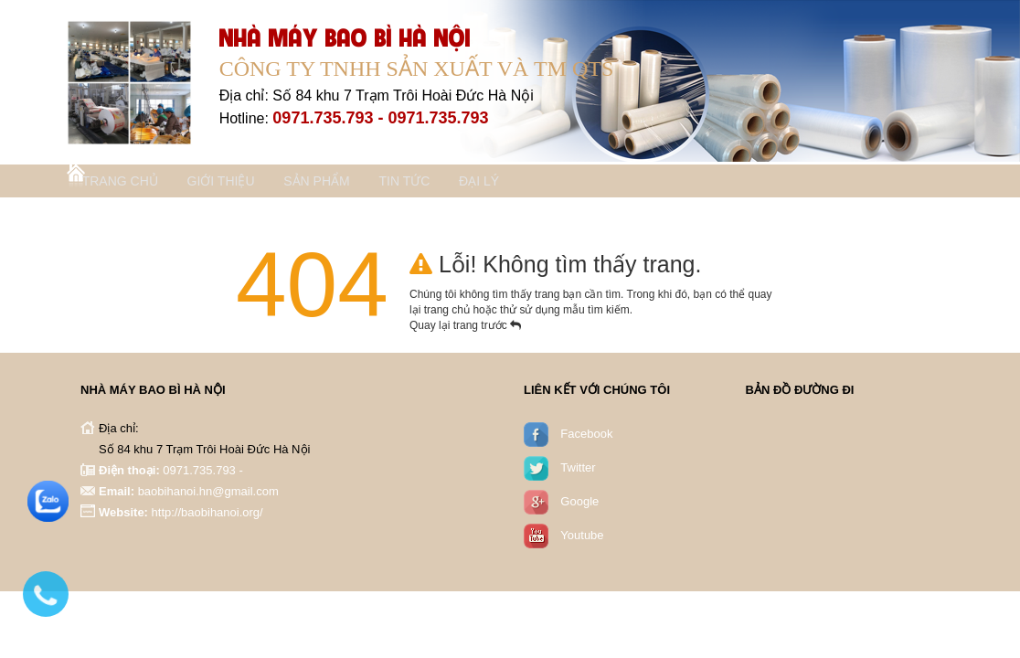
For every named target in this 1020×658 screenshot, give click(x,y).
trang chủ (448, 313)
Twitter (577, 471)
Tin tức (457, 183)
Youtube (581, 539)
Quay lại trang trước (465, 329)
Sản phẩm (355, 183)
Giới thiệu (247, 183)
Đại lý (545, 183)
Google (579, 505)
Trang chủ (132, 183)
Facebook (586, 437)
